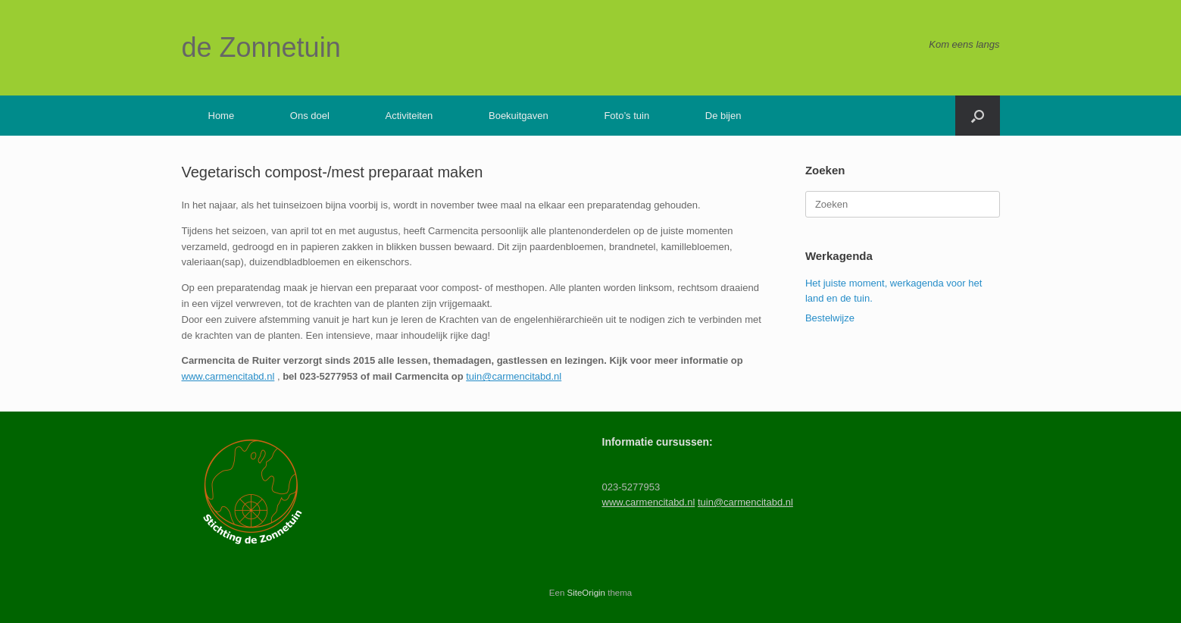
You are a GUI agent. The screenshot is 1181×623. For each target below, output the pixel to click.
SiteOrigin (586, 592)
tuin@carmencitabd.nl (513, 376)
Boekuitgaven (518, 115)
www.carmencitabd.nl (228, 376)
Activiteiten (409, 115)
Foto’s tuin (626, 115)
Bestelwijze (830, 318)
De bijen (723, 115)
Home (221, 115)
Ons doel (310, 115)
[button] (977, 115)
